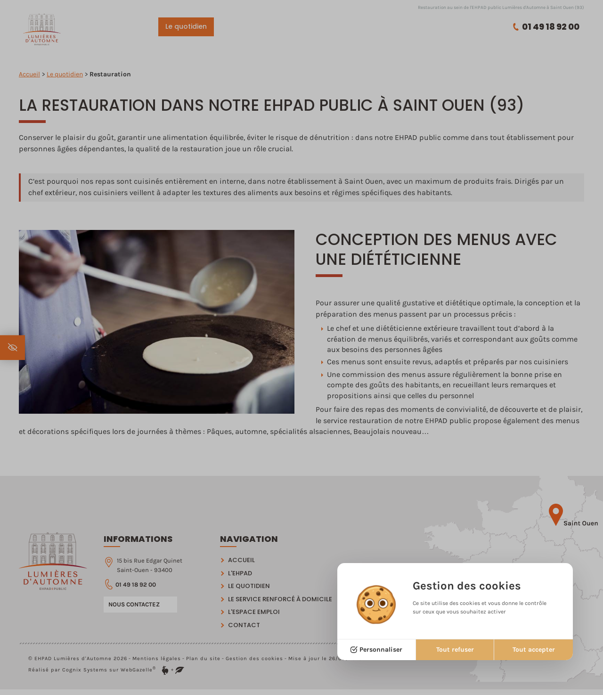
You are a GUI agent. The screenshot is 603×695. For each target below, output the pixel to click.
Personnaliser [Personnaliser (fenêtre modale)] (380, 650)
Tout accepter (534, 650)
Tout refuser (455, 650)
